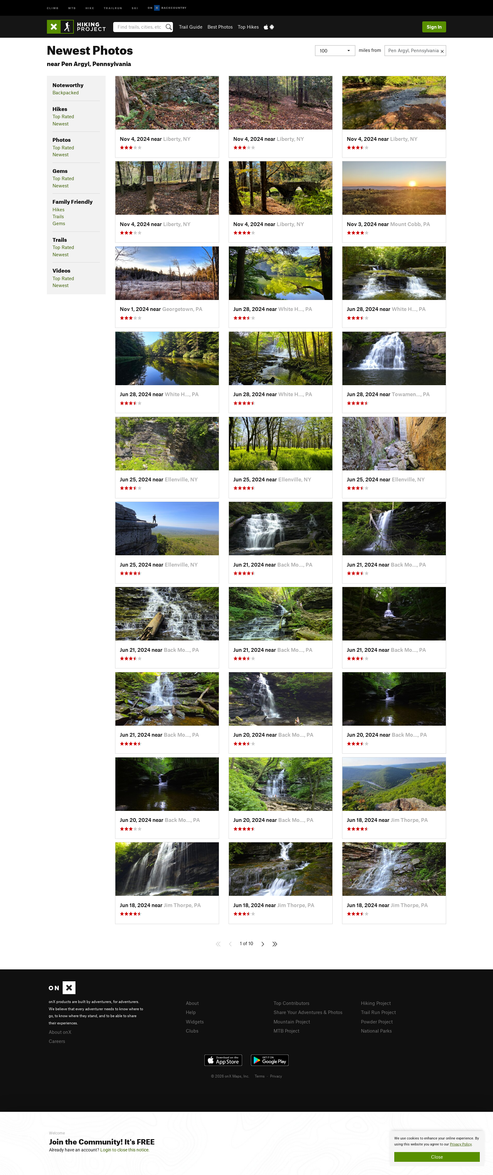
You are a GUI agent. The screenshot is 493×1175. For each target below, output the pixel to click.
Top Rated (63, 116)
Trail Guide (190, 27)
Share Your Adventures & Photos (308, 1012)
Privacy (276, 1076)
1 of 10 (246, 943)
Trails (58, 216)
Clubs (192, 1031)
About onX (60, 1032)
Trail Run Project (378, 1012)
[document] (437, 1148)
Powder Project (377, 1021)
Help (191, 1012)
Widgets (195, 1021)
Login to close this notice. (125, 1149)
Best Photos (220, 27)
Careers (57, 1041)
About (192, 1003)
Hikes (58, 209)
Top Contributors (291, 1003)
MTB (72, 8)
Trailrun (113, 8)
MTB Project (286, 1031)
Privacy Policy (461, 1144)
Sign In (434, 27)
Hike (90, 8)
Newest (61, 123)
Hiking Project (376, 1003)
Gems (59, 223)
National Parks (376, 1031)
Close (437, 1157)
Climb (53, 8)
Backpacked (66, 92)
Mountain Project (292, 1021)
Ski (135, 8)
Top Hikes (248, 27)
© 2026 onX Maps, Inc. (230, 1076)
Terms (260, 1076)
